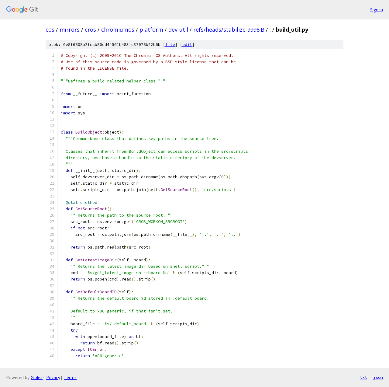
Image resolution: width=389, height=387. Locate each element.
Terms (70, 377)
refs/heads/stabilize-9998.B (228, 29)
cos (50, 29)
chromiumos (117, 29)
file (170, 44)
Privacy (53, 377)
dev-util (178, 29)
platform (151, 29)
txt (363, 377)
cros (90, 29)
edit (187, 44)
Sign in (376, 9)
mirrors (70, 29)
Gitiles (37, 377)
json (378, 377)
